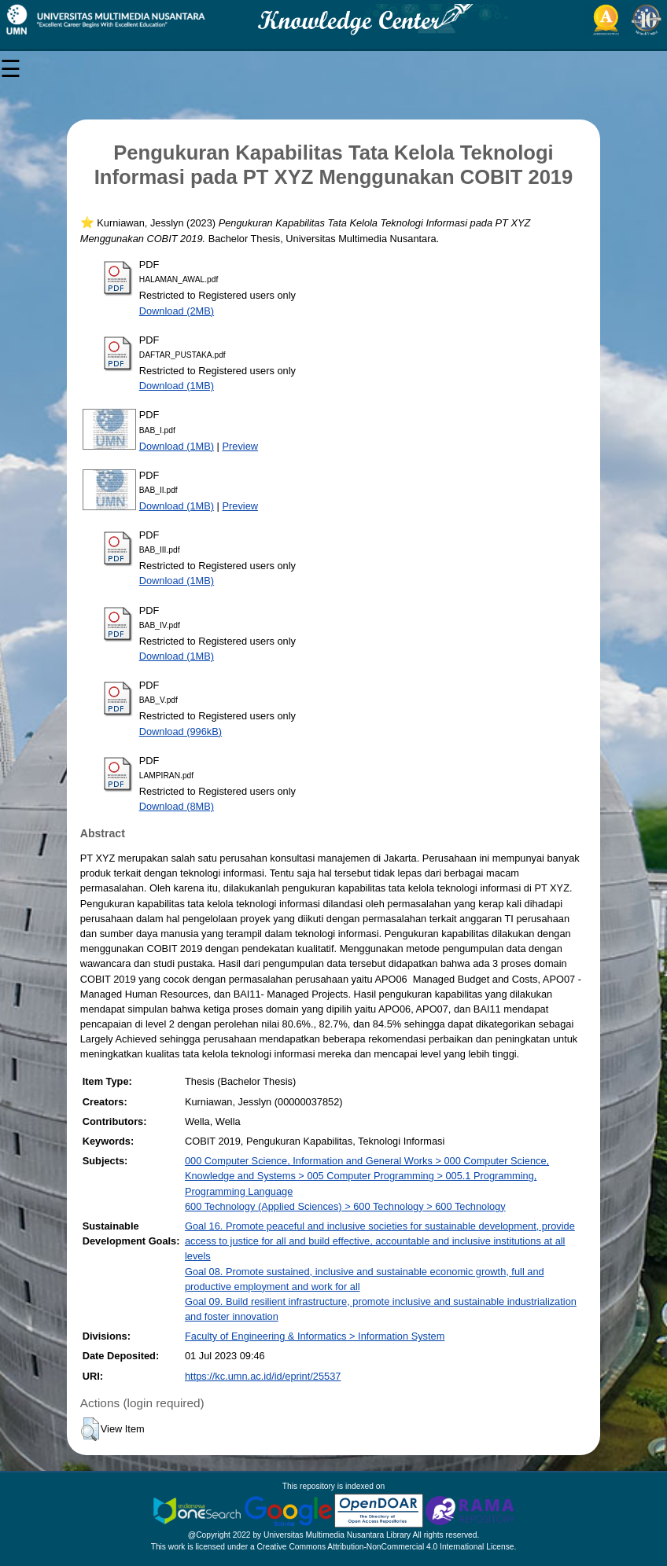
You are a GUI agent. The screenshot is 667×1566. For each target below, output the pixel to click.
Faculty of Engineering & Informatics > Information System (314, 1336)
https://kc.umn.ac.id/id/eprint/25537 (263, 1376)
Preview (241, 446)
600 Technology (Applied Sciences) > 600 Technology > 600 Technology (345, 1206)
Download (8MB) (176, 806)
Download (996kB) (180, 731)
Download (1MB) (176, 386)
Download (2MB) (176, 311)
